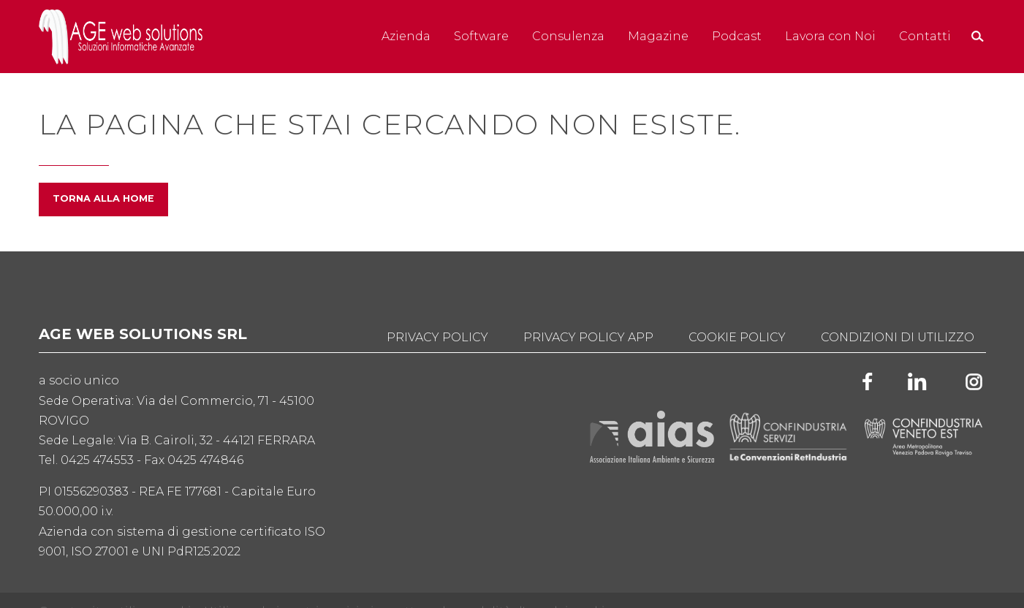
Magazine (658, 36)
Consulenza (568, 36)
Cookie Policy (737, 337)
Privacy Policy (437, 337)
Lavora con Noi (830, 36)
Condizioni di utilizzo (897, 337)
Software (481, 36)
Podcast (737, 36)
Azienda (406, 36)
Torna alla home (103, 198)
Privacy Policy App (588, 337)
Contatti (925, 36)
